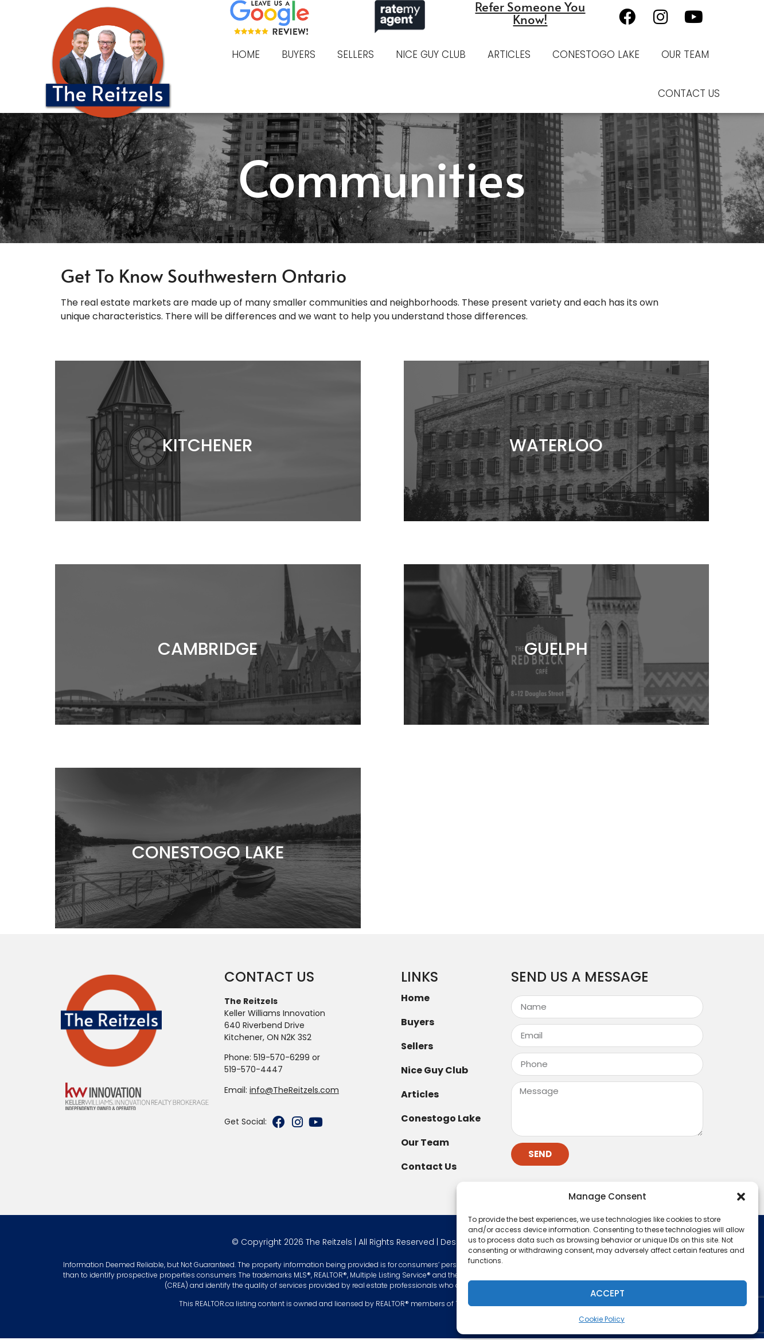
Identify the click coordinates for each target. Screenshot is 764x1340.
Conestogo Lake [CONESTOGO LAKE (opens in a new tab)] (596, 54)
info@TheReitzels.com (294, 1091)
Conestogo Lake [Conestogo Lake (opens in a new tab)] (441, 1119)
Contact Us (689, 93)
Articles (509, 54)
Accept (607, 1293)
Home (246, 54)
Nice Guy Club (431, 54)
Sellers (355, 54)
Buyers (298, 54)
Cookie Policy (602, 1319)
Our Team (685, 54)
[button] (741, 1196)
